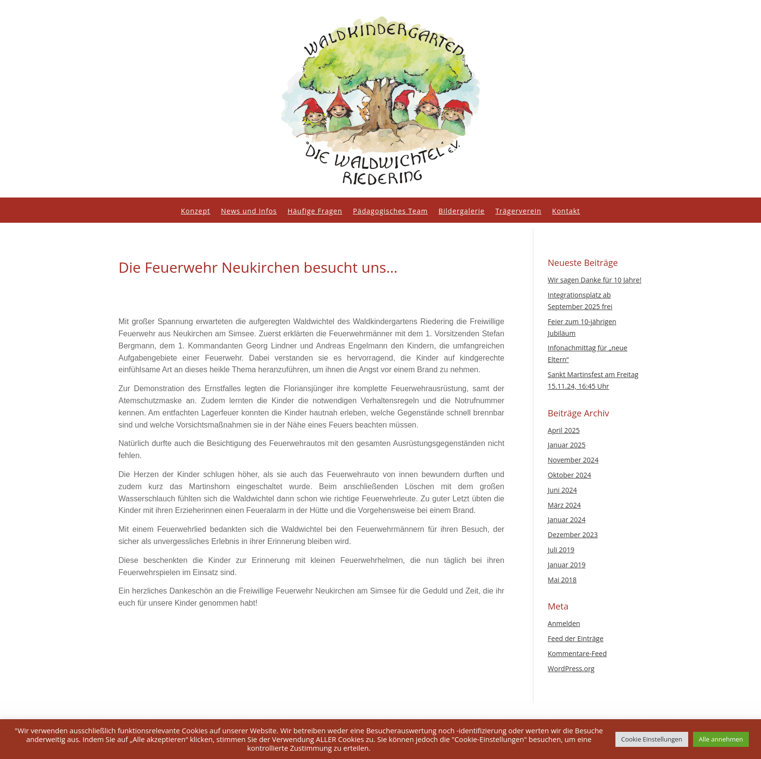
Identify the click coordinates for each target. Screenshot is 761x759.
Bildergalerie (461, 211)
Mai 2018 (562, 579)
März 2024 (564, 505)
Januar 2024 (567, 519)
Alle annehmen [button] (721, 739)
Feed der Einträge (576, 638)
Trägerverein (519, 211)
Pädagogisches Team (390, 211)
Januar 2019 (567, 564)
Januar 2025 (567, 444)
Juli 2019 (561, 549)
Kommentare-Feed (577, 653)
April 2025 (564, 430)
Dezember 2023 (573, 534)
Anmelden (564, 623)
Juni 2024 (562, 490)
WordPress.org (571, 668)
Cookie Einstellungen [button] (651, 739)
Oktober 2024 (569, 474)
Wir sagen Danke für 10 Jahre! (595, 279)
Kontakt (566, 211)
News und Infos (249, 211)
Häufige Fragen (315, 211)
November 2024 (573, 459)
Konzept (196, 211)
